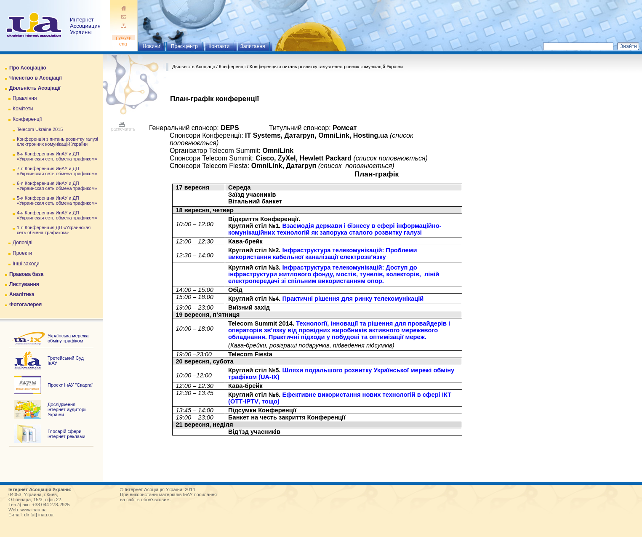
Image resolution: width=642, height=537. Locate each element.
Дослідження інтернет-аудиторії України (67, 409)
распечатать (123, 127)
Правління (25, 98)
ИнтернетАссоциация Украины (85, 25)
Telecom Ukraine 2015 (40, 129)
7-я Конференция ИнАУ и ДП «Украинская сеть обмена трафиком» (57, 171)
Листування (24, 284)
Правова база (26, 274)
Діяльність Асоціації (35, 88)
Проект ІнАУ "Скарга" (70, 384)
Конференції (27, 119)
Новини (151, 46)
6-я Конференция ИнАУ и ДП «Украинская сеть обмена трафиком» (57, 186)
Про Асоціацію (27, 68)
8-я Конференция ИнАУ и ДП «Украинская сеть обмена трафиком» (57, 156)
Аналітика (21, 294)
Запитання (252, 46)
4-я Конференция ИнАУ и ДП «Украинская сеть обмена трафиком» (57, 215)
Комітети (23, 109)
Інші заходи (26, 264)
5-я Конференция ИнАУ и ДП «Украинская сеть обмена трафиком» (57, 200)
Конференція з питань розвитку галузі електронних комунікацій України (57, 141)
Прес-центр (184, 46)
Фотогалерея (25, 304)
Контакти (218, 46)
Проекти (22, 253)
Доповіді (22, 243)
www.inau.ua (34, 509)
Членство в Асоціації (35, 78)
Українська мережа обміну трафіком (68, 338)
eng (124, 43)
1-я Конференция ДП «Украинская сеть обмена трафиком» (54, 230)
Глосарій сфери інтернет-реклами (66, 434)
